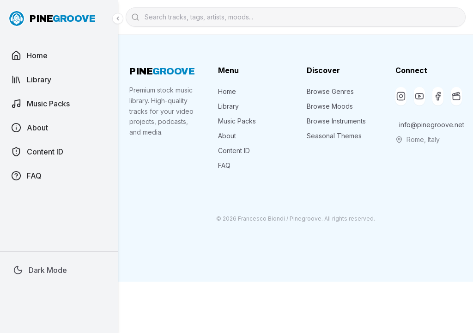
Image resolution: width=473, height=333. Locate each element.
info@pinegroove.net (430, 125)
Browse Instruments (336, 121)
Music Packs (237, 121)
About (227, 136)
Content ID (234, 150)
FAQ (224, 165)
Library (228, 106)
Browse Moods (330, 106)
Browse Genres (330, 91)
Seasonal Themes (334, 136)
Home (227, 91)
